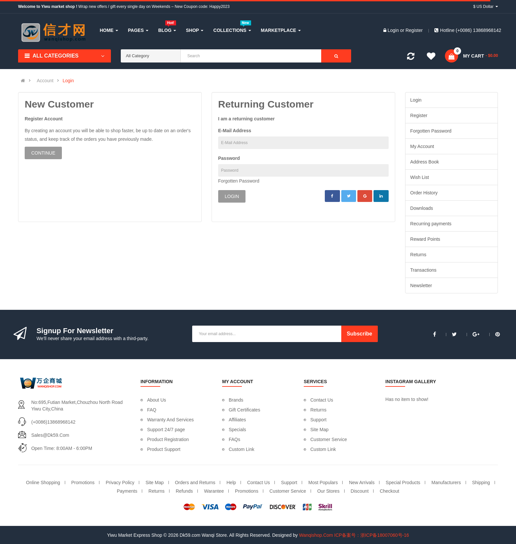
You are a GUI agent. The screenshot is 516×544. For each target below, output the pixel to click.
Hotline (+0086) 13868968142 (467, 30)
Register (414, 30)
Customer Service (328, 439)
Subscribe (359, 333)
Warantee (214, 491)
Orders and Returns (195, 482)
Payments (127, 491)
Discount (360, 491)
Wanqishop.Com (316, 535)
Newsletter (421, 285)
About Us (156, 400)
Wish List (419, 177)
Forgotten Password (238, 181)
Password (229, 158)
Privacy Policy (120, 482)
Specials (237, 429)
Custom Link (241, 449)
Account (45, 80)
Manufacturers (446, 482)
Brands (236, 400)
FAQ (151, 409)
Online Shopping (43, 482)
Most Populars (323, 482)
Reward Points (425, 239)
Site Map (319, 429)
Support (318, 419)
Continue (43, 153)
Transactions (423, 270)
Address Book (424, 161)
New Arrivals (361, 482)
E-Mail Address (234, 130)
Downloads (421, 208)
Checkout (389, 491)
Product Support (163, 449)
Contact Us (321, 400)
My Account (422, 146)
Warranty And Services (170, 419)
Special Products (403, 482)
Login (394, 30)
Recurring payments (431, 223)
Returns (418, 254)
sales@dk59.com (50, 435)
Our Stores (328, 491)
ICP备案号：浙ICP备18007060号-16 (371, 535)
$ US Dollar (485, 6)
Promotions (83, 482)
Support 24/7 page (166, 429)
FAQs (234, 439)
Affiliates (237, 419)
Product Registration (168, 439)
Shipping (481, 482)
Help (231, 482)
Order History (424, 192)
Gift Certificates (244, 409)
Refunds (184, 491)
